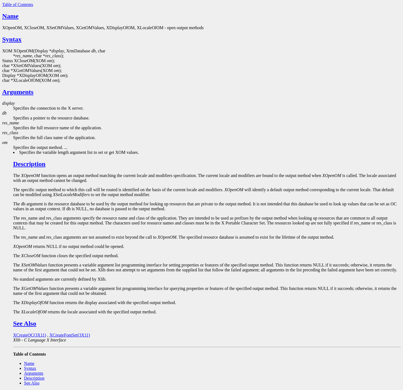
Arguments (18, 91)
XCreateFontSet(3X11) (69, 335)
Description (29, 163)
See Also (24, 323)
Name (10, 16)
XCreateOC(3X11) (29, 335)
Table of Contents (17, 4)
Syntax (12, 39)
